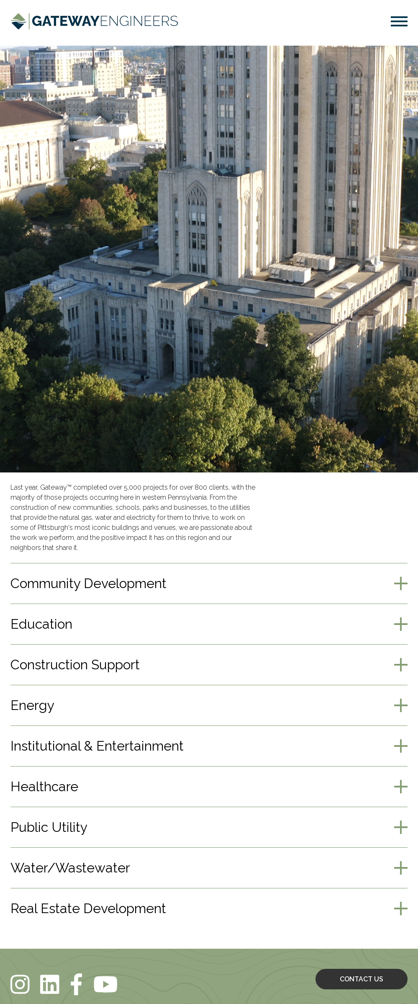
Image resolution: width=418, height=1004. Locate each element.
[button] (399, 22)
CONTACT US (361, 979)
